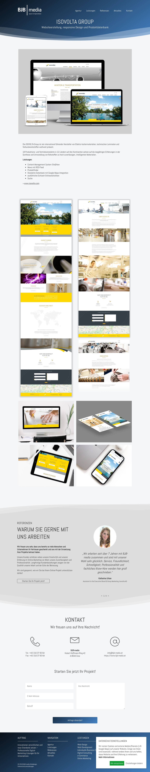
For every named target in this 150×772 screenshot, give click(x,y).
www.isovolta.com (31, 183)
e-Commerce (82, 755)
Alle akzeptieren (117, 763)
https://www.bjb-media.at (115, 655)
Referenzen (104, 10)
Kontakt (129, 10)
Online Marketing (84, 758)
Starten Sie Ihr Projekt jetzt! (33, 581)
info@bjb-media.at (115, 652)
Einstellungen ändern (134, 763)
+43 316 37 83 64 (37, 652)
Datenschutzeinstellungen (26, 766)
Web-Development (84, 747)
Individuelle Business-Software (89, 750)
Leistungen (90, 10)
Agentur (78, 10)
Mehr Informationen (106, 757)
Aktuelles (117, 10)
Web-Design (82, 744)
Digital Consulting (84, 752)
